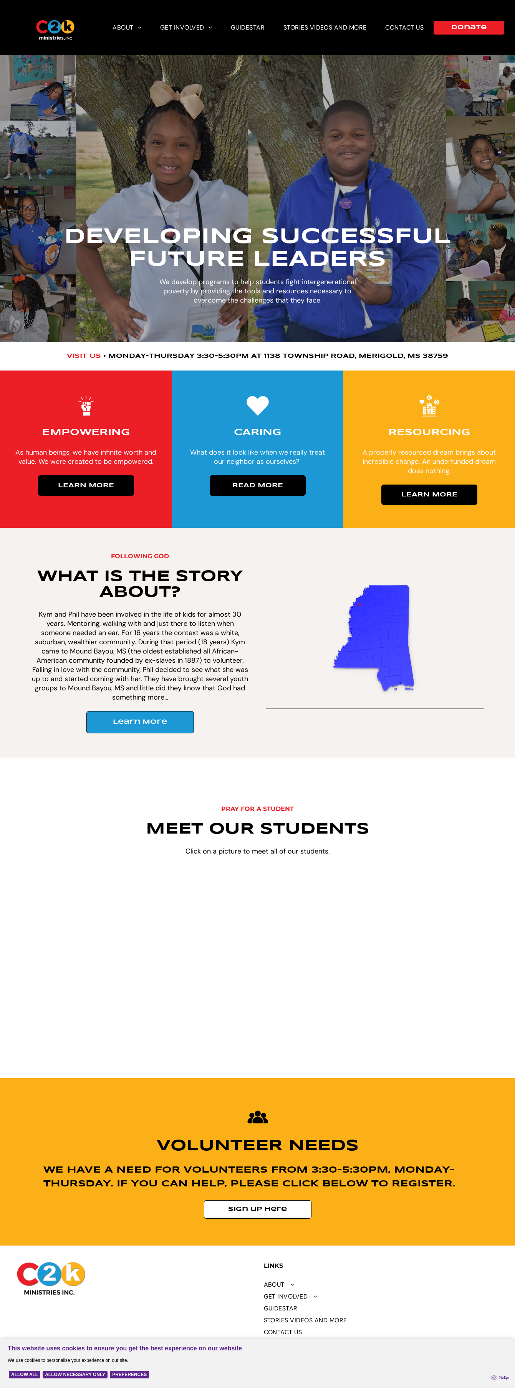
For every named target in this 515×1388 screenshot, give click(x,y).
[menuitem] (127, 27)
